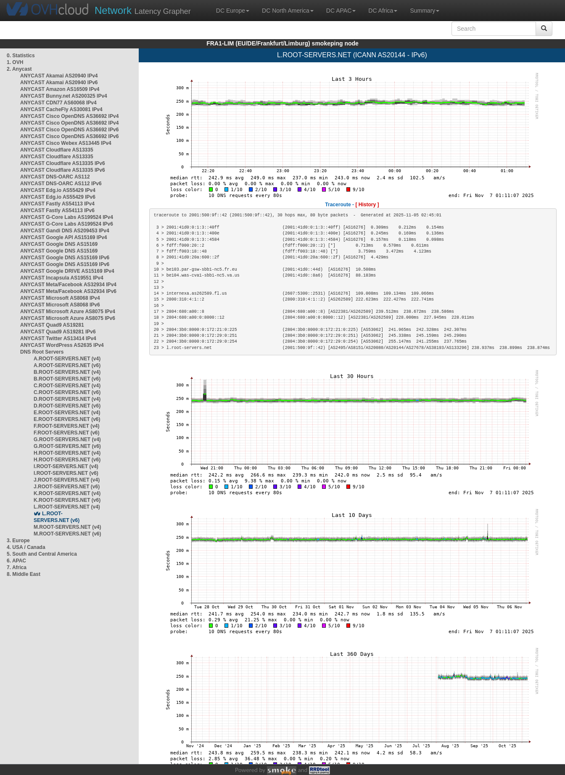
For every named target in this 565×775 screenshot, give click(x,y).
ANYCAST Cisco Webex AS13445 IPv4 (65, 143)
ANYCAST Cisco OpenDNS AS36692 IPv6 (69, 130)
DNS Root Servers (41, 352)
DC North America (288, 10)
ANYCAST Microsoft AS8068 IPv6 (60, 305)
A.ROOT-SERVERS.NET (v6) (67, 365)
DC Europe (232, 10)
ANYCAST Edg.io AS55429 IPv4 (57, 190)
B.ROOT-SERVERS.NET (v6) (67, 379)
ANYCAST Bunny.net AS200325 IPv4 (63, 96)
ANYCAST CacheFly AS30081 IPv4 (61, 109)
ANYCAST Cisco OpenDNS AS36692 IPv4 (69, 116)
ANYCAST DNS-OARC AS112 (55, 177)
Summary (424, 10)
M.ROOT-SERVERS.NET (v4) (67, 527)
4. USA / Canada (26, 547)
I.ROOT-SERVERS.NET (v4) (66, 466)
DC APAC (341, 10)
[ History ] (367, 205)
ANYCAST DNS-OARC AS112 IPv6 (61, 183)
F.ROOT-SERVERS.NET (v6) (66, 433)
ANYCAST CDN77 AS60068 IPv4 (58, 103)
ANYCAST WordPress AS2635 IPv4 (62, 345)
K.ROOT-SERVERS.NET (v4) (67, 493)
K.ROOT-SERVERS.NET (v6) (67, 500)
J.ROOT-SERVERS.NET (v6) (67, 487)
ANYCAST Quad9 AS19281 (52, 325)
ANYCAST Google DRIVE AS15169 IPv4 (67, 271)
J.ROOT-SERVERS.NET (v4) (67, 480)
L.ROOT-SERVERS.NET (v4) (67, 507)
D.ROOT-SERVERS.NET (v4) (67, 399)
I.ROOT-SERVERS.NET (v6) (66, 473)
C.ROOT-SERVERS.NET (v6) (67, 392)
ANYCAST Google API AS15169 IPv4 (63, 237)
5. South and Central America (42, 554)
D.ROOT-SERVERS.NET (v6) (67, 406)
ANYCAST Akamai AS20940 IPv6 (59, 82)
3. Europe (18, 540)
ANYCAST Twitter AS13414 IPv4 (58, 338)
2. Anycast (19, 69)
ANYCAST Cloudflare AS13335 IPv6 (62, 163)
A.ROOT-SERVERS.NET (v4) (67, 359)
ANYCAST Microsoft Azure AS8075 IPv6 (67, 318)
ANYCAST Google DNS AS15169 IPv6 (64, 258)
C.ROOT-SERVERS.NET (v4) (67, 386)
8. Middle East (23, 574)
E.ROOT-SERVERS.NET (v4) (67, 412)
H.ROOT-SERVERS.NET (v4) (67, 453)
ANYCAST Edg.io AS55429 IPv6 (57, 197)
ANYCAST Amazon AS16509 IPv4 (60, 89)
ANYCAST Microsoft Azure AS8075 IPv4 (67, 311)
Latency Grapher (143, 10)
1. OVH (15, 62)
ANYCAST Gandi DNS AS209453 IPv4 (64, 231)
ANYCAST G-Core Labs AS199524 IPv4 (66, 217)
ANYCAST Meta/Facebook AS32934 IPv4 (68, 285)
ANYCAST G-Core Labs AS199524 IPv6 (66, 224)
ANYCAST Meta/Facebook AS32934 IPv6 (68, 291)
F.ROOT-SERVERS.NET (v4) (66, 426)
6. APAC (16, 561)
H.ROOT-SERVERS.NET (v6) (67, 460)
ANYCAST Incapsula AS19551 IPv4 (61, 278)
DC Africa (382, 10)
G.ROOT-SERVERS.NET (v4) (67, 439)
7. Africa (16, 567)
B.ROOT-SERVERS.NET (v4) (67, 372)
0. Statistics (21, 56)
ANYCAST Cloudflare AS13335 (56, 150)
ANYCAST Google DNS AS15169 (59, 244)
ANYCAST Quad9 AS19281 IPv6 (58, 332)
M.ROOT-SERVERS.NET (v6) (67, 534)
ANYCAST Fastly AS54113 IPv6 (57, 210)
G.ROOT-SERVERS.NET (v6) (67, 446)
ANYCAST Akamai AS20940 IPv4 (59, 76)
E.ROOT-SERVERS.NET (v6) (67, 419)
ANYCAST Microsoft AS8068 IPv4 (60, 298)
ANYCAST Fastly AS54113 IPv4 (57, 204)
